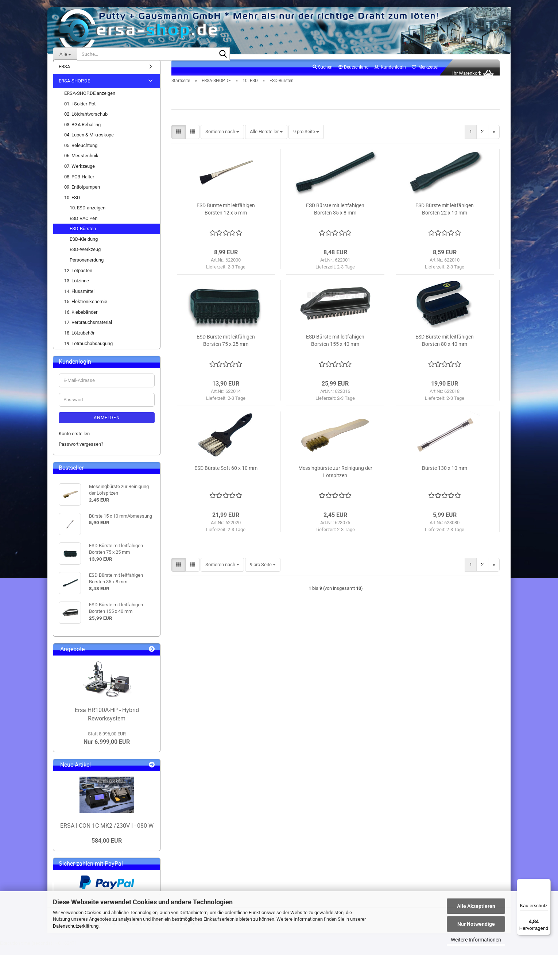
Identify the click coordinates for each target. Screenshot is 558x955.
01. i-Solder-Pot (80, 112)
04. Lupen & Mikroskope (89, 143)
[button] (354, 75)
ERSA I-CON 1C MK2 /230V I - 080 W (107, 833)
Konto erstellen (74, 441)
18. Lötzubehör (79, 341)
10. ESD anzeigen (87, 216)
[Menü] (546, 883)
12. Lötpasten (78, 278)
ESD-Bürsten (83, 236)
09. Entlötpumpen (82, 195)
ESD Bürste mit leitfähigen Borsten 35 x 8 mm (335, 217)
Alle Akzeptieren (476, 906)
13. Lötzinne (76, 288)
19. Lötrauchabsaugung (88, 351)
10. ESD (72, 205)
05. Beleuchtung (80, 153)
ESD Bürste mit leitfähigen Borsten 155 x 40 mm (335, 348)
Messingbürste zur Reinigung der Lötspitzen (335, 479)
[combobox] (222, 140)
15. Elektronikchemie (85, 309)
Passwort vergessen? (81, 452)
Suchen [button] (323, 75)
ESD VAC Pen (83, 226)
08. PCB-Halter (79, 184)
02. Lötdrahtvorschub (86, 122)
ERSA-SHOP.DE (74, 89)
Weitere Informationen (476, 940)
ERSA (64, 74)
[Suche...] (65, 54)
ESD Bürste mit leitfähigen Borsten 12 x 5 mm (226, 217)
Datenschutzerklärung (75, 926)
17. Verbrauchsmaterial (88, 330)
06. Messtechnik (81, 164)
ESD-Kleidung (84, 247)
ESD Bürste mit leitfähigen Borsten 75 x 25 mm (226, 348)
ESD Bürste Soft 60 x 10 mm (225, 476)
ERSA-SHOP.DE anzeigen (89, 101)
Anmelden (107, 425)
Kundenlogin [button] (390, 75)
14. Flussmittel (79, 299)
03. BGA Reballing (82, 132)
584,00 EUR (107, 848)
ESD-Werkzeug (85, 257)
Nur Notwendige (476, 924)
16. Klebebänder (80, 320)
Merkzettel (425, 75)
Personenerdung (87, 268)
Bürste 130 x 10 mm (444, 476)
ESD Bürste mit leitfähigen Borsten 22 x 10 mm (444, 217)
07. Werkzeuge (79, 174)
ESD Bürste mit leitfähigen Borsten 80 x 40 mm (444, 348)
